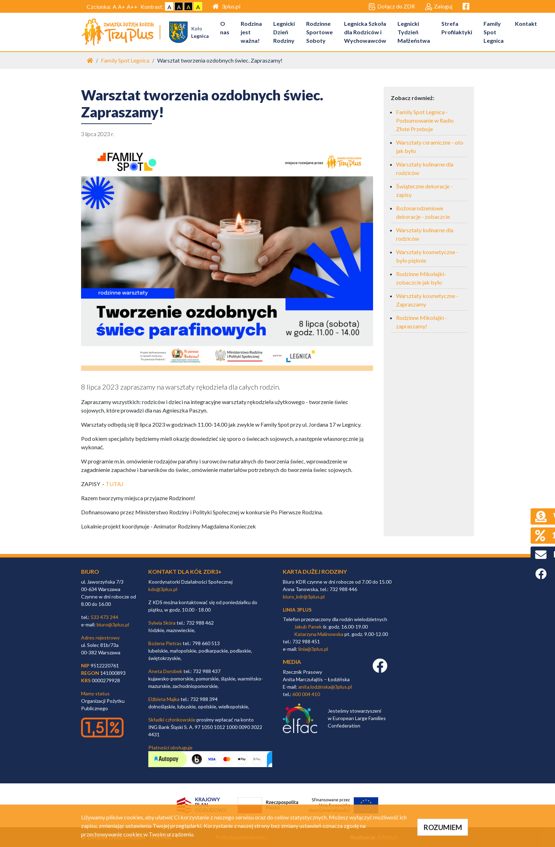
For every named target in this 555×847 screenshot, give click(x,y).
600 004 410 (306, 694)
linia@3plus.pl (313, 649)
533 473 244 (104, 617)
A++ (132, 6)
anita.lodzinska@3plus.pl (325, 687)
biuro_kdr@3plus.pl (304, 597)
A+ (121, 6)
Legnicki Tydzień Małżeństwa (414, 32)
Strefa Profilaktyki (457, 27)
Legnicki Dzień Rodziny (285, 32)
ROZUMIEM (442, 827)
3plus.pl (226, 6)
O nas (225, 27)
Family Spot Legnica (494, 32)
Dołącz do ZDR (391, 7)
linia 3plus (297, 610)
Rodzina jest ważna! (252, 32)
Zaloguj (438, 7)
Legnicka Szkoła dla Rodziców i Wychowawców (366, 32)
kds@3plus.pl (162, 589)
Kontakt (527, 23)
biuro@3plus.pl (113, 624)
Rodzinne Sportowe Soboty (320, 32)
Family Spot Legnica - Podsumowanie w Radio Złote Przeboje (425, 121)
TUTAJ (114, 484)
